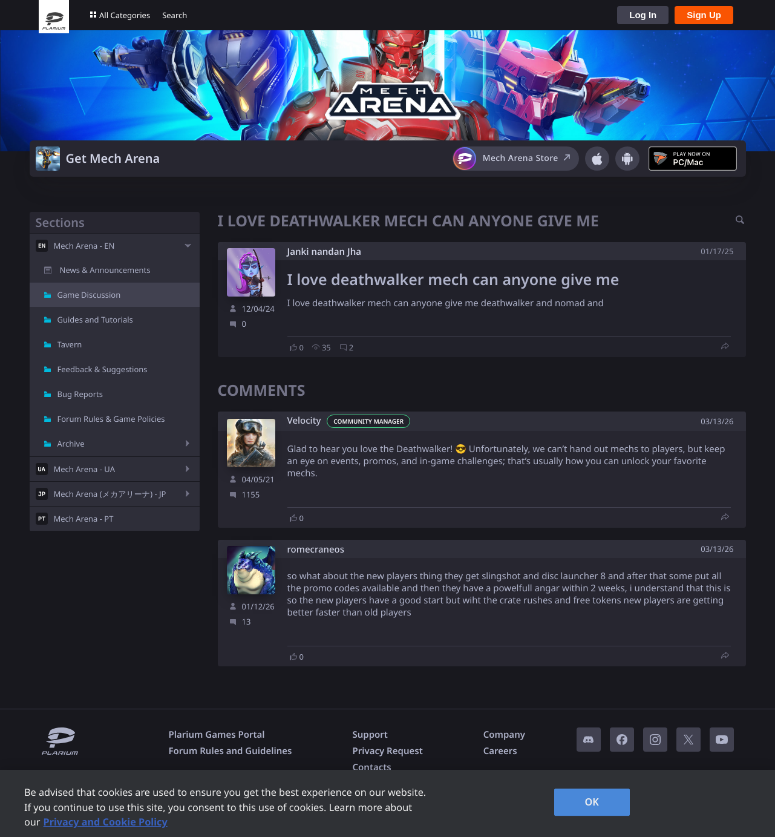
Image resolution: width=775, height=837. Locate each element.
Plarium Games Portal (217, 735)
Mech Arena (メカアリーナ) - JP (110, 493)
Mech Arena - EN (84, 245)
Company (504, 735)
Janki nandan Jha (324, 252)
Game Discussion (89, 294)
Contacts (371, 767)
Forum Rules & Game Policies (111, 418)
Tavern (69, 344)
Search (174, 15)
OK (591, 802)
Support (369, 735)
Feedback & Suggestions (102, 369)
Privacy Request (387, 751)
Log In (642, 15)
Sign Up (704, 15)
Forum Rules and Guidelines (230, 751)
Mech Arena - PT (84, 518)
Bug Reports (80, 394)
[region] (387, 803)
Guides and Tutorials (95, 319)
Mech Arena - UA (84, 469)
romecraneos (316, 550)
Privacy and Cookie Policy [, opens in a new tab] (106, 822)
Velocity (304, 421)
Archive (71, 443)
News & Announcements (105, 269)
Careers (500, 751)
